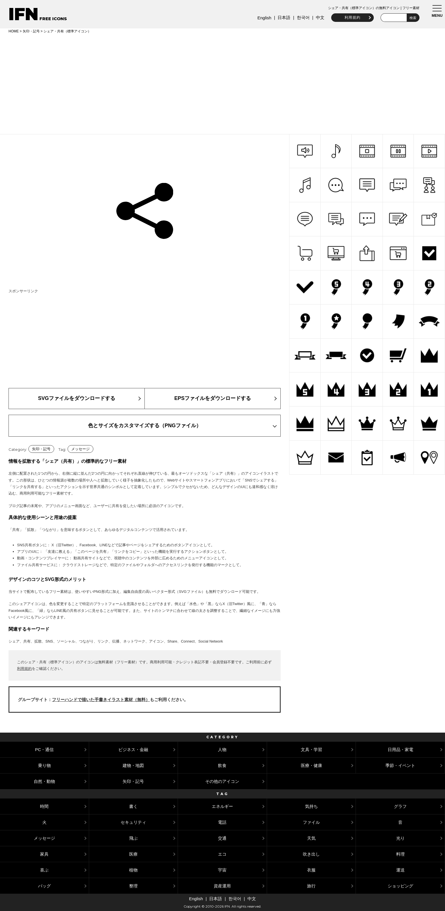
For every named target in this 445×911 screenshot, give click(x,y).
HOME (14, 31)
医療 (133, 854)
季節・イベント (400, 765)
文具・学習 (311, 749)
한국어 (300, 17)
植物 (133, 870)
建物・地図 (133, 765)
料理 (400, 854)
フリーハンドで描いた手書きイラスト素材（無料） (101, 699)
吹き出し (311, 854)
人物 (222, 749)
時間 (44, 806)
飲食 (222, 765)
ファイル (311, 822)
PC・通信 (44, 749)
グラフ (400, 806)
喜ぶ (44, 870)
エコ (222, 854)
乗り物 (44, 765)
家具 (44, 854)
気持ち (311, 806)
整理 (133, 885)
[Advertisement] (222, 83)
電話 (222, 822)
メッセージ (80, 449)
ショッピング (400, 885)
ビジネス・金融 (133, 749)
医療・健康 (311, 765)
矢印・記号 (31, 31)
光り (400, 838)
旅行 (311, 885)
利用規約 (350, 17)
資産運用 (222, 885)
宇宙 (222, 870)
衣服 (311, 870)
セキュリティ (133, 822)
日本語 (281, 17)
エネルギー (222, 806)
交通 (222, 838)
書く (133, 806)
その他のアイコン (222, 781)
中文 (318, 17)
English (262, 17)
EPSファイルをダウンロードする (212, 398)
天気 (311, 838)
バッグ (44, 885)
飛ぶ (133, 838)
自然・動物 (44, 781)
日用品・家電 (400, 749)
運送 (400, 870)
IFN (23, 14)
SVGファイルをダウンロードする (76, 398)
